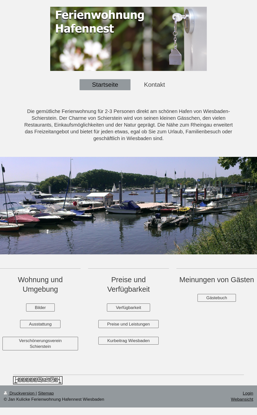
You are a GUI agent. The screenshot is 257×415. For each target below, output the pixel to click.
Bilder (40, 307)
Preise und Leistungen (128, 324)
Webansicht (242, 399)
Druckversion (20, 393)
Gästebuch (216, 297)
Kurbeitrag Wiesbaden (128, 340)
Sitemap (46, 393)
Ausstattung (40, 324)
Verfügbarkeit (128, 307)
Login (248, 393)
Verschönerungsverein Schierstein (40, 343)
